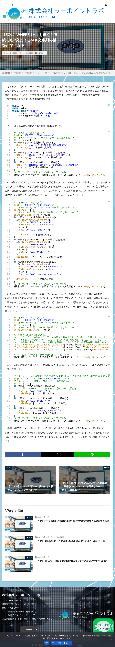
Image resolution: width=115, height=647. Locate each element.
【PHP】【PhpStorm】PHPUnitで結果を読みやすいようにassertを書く (72, 539)
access (29, 628)
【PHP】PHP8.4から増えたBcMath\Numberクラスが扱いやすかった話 (71, 559)
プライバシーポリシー (61, 643)
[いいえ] (111, 639)
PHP (39, 53)
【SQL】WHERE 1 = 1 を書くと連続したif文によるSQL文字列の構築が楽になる (80, 73)
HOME (7, 73)
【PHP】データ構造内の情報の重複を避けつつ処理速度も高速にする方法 (72, 519)
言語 (37, 73)
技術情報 (17, 73)
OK (46, 643)
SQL (42, 53)
